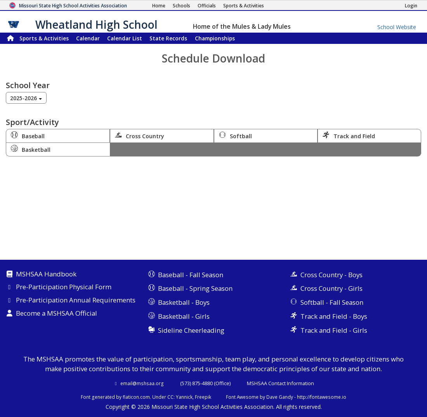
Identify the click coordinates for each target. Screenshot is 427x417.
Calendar (88, 38)
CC (170, 397)
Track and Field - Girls (333, 330)
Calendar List (124, 38)
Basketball (30, 149)
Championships (215, 38)
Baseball (28, 135)
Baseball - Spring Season (195, 288)
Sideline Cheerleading (191, 330)
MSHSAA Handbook (46, 274)
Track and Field (349, 135)
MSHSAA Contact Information (280, 383)
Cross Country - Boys (331, 274)
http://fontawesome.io (321, 397)
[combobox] (26, 98)
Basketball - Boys (184, 302)
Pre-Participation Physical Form (63, 287)
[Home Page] (158, 5)
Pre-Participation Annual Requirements (75, 300)
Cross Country (139, 135)
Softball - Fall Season (331, 302)
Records (168, 38)
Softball (235, 135)
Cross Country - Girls (331, 288)
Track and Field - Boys (333, 316)
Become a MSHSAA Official (56, 314)
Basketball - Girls (184, 316)
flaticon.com (136, 397)
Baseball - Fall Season (190, 274)
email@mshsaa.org (142, 383)
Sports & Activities (44, 38)
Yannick (184, 397)
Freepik (203, 397)
